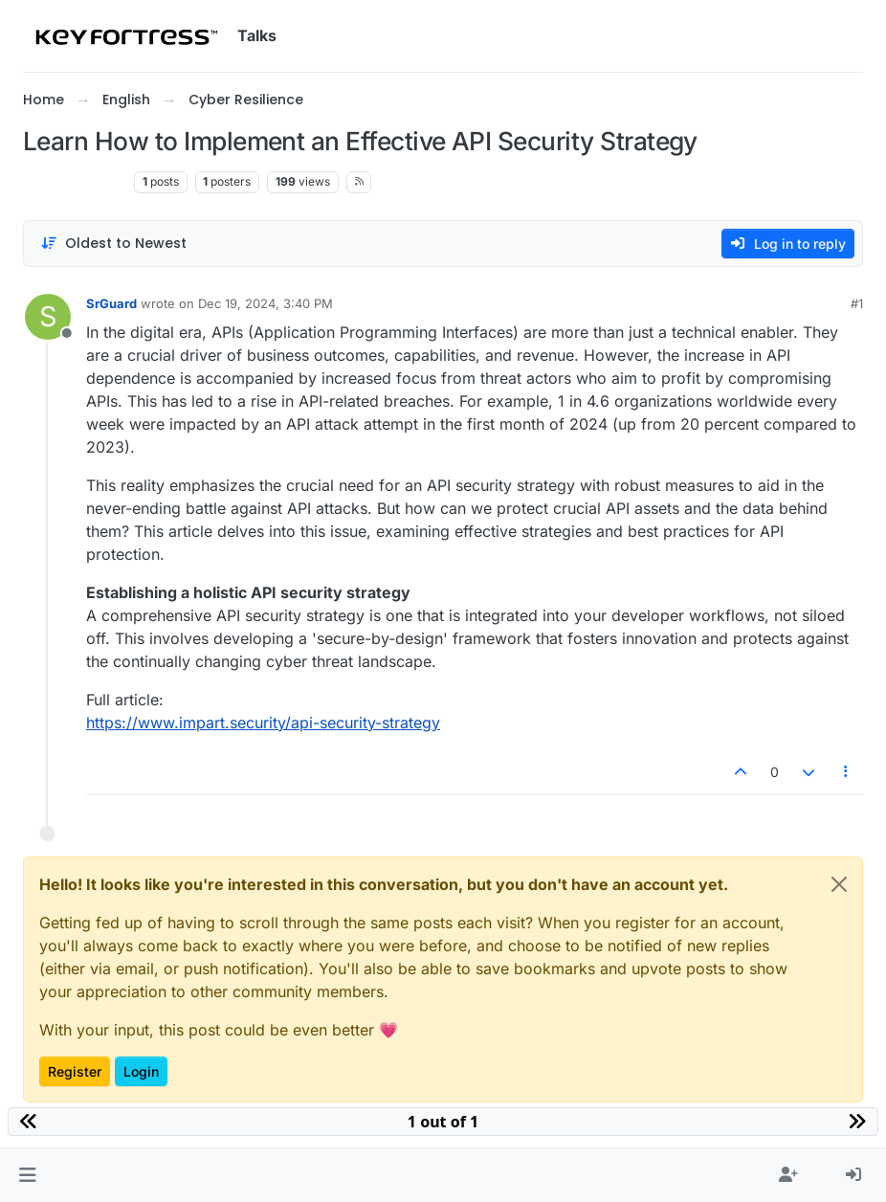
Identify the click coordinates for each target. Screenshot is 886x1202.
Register (74, 1071)
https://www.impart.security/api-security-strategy (263, 722)
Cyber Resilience (75, 181)
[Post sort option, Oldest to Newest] (113, 243)
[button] (27, 1175)
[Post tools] (847, 772)
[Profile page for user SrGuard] (48, 317)
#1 (857, 303)
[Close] (839, 884)
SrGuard (111, 303)
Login (141, 1071)
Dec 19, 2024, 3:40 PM (265, 303)
